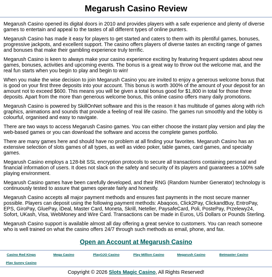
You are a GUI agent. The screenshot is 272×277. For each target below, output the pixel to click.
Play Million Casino (148, 254)
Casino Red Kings (21, 254)
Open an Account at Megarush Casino (136, 241)
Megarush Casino (191, 254)
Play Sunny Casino (21, 263)
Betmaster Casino (233, 254)
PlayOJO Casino (106, 254)
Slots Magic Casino (132, 272)
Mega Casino (63, 254)
